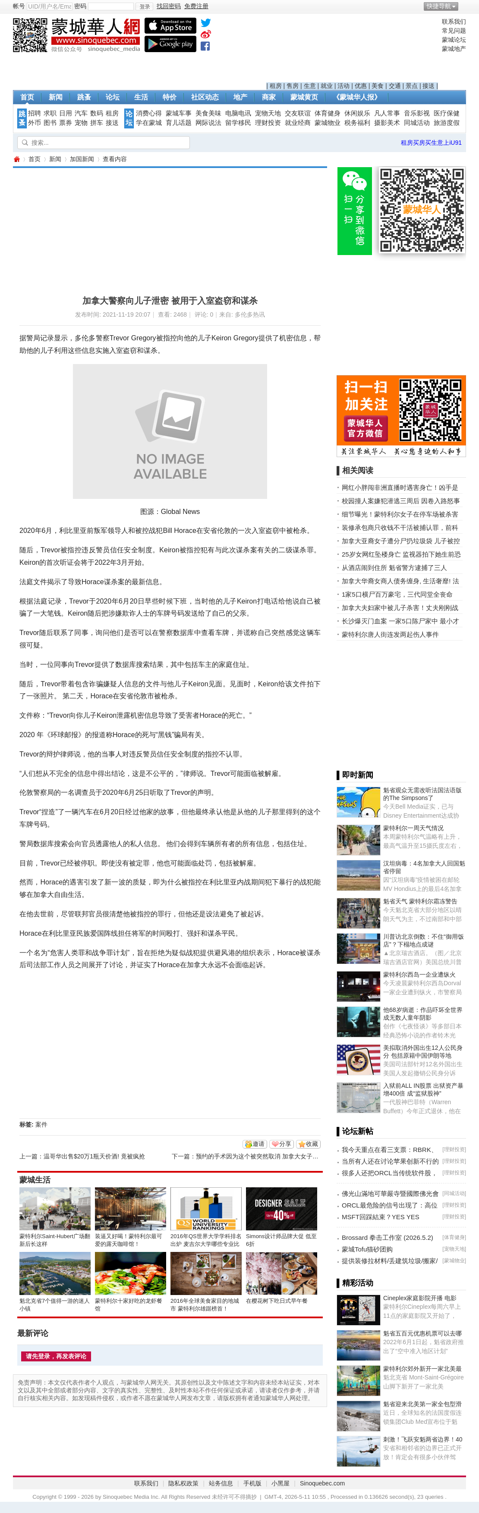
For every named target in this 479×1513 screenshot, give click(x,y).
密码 (80, 6)
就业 (327, 85)
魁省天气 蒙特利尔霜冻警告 (420, 901)
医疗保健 (447, 113)
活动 (343, 85)
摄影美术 (387, 122)
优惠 (361, 85)
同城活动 (417, 122)
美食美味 (208, 113)
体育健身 (327, 113)
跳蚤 (84, 97)
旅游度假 (447, 122)
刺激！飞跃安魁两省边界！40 (423, 1439)
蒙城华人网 (16, 159)
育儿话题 (179, 122)
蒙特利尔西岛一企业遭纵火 (419, 974)
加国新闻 (82, 159)
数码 (96, 113)
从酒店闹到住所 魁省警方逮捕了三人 (394, 567)
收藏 (312, 1143)
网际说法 (208, 122)
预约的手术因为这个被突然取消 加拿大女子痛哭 (260, 1156)
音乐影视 (417, 113)
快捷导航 (439, 6)
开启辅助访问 (464, 6)
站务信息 (221, 1483)
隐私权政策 (183, 1483)
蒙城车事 (179, 113)
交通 (395, 85)
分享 (285, 1143)
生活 (141, 97)
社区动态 (205, 97)
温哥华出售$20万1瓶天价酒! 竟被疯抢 (94, 1156)
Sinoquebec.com (322, 1483)
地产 (240, 97)
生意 (310, 85)
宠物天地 (268, 113)
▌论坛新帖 (355, 1131)
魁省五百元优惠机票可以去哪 (422, 1333)
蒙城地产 (454, 48)
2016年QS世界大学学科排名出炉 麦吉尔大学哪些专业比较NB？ (206, 1244)
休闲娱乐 (357, 113)
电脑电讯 (238, 113)
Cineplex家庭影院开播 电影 (420, 1298)
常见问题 (454, 30)
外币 (34, 122)
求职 (50, 113)
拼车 (96, 122)
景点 (412, 85)
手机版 (252, 1483)
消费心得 (149, 113)
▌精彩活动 (355, 1283)
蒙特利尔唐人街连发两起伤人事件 (390, 634)
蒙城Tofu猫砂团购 (367, 1249)
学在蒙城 (149, 122)
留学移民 (238, 122)
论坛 (113, 97)
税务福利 (357, 122)
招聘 (34, 113)
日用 (65, 113)
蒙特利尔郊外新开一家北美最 (422, 1368)
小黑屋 (280, 1483)
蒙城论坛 (454, 39)
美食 (378, 85)
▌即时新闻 (355, 775)
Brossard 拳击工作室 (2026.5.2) (387, 1237)
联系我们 (454, 21)
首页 (27, 97)
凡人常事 (387, 113)
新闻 (56, 97)
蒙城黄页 (304, 97)
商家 (269, 97)
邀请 (258, 1143)
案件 (41, 1124)
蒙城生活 (34, 1180)
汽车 (81, 113)
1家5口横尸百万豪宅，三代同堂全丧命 (397, 594)
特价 (169, 97)
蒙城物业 (327, 122)
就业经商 (298, 122)
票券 (65, 122)
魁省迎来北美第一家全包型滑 (422, 1404)
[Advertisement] (352, 50)
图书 (50, 122)
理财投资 (268, 122)
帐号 (19, 6)
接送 (428, 85)
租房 (276, 85)
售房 (293, 85)
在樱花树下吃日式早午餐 (277, 1301)
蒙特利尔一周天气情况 (413, 828)
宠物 (81, 122)
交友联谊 (298, 113)
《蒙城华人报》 (357, 97)
